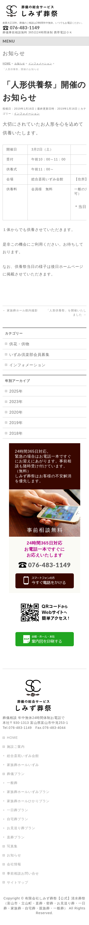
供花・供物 (19, 344)
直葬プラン (16, 837)
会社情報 (14, 864)
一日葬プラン (17, 810)
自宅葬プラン (17, 819)
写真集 (12, 846)
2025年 (16, 391)
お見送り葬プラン (21, 828)
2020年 (16, 412)
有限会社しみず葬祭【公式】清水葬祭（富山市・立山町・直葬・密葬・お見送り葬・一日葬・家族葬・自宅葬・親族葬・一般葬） (44, 903)
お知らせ (14, 855)
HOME (12, 737)
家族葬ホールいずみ (23, 765)
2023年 (16, 402)
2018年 (16, 433)
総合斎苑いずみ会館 (23, 756)
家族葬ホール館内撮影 (20, 310)
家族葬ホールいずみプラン (28, 792)
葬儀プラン (16, 774)
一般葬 (12, 783)
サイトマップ (17, 882)
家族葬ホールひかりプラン (28, 801)
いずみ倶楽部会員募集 (29, 355)
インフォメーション (27, 113)
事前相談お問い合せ (23, 873)
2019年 (16, 423)
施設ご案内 (16, 746)
